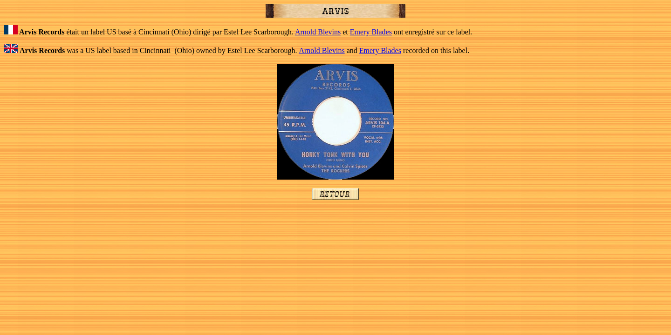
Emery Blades (371, 32)
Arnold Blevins (318, 32)
